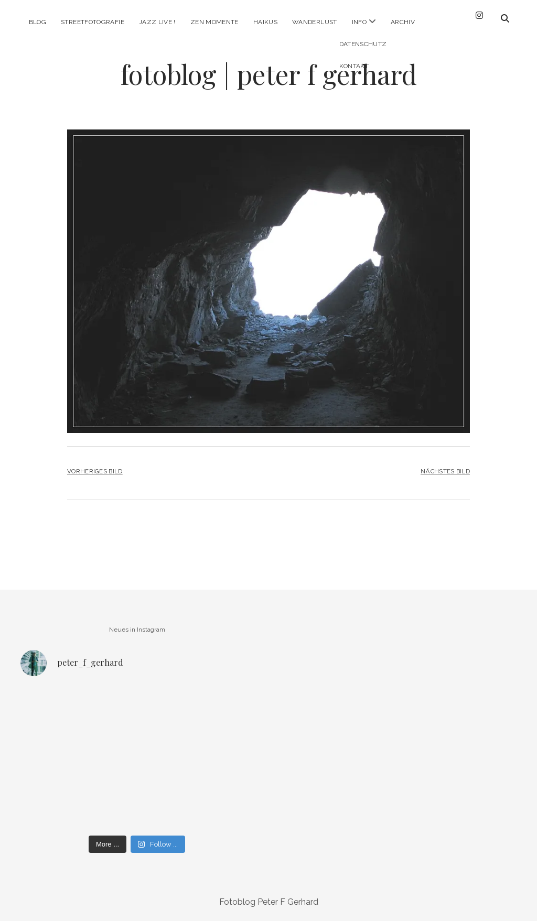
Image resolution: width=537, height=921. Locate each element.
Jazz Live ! (157, 22)
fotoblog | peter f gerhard (268, 74)
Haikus (265, 22)
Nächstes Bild (445, 471)
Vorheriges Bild (95, 471)
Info (359, 22)
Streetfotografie (92, 22)
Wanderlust (314, 22)
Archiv (403, 22)
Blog (37, 22)
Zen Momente (214, 22)
